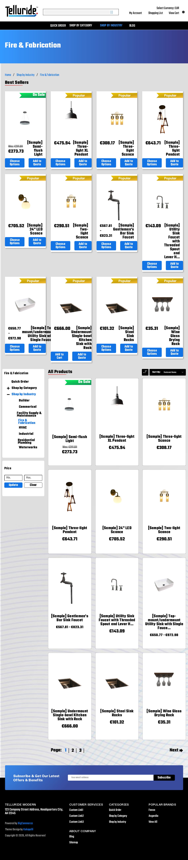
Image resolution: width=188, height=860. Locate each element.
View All (153, 822)
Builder (24, 401)
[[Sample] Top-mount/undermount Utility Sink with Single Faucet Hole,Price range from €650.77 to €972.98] (38, 334)
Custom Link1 (76, 810)
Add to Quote (37, 163)
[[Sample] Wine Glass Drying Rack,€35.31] (172, 336)
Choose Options (15, 163)
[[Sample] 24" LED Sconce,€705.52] (34, 229)
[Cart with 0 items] (176, 13)
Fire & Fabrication (26, 421)
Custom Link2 (76, 816)
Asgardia (153, 816)
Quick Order (58, 25)
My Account (137, 13)
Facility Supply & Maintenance (29, 414)
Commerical (28, 407)
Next (176, 750)
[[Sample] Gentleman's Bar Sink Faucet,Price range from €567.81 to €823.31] (123, 231)
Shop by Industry (113, 26)
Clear (33, 485)
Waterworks (28, 447)
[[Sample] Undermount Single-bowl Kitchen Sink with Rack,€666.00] (81, 338)
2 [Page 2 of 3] (73, 750)
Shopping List (157, 13)
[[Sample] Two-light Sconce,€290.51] (80, 231)
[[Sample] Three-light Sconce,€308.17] (126, 149)
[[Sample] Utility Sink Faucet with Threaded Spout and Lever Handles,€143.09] (172, 241)
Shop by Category (82, 26)
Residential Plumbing (26, 441)
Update (13, 485)
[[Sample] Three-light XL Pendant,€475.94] (80, 149)
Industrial (26, 434)
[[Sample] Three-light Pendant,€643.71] (172, 149)
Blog (132, 25)
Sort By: (156, 372)
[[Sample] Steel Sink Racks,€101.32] (126, 334)
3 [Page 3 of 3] (80, 750)
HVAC (23, 428)
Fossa (152, 810)
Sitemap (73, 842)
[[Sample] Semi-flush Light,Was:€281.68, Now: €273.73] (34, 149)
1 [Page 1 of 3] (65, 750)
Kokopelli (28, 829)
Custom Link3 (76, 822)
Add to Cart (59, 356)
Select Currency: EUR (170, 8)
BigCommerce (25, 823)
